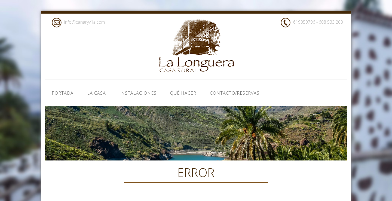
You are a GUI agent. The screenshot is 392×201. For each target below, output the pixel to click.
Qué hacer (183, 93)
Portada (63, 93)
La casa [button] (96, 93)
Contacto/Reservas (234, 93)
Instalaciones (138, 93)
